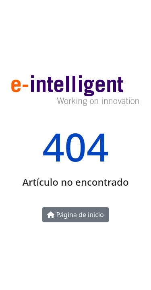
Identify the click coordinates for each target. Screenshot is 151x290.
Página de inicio (75, 214)
